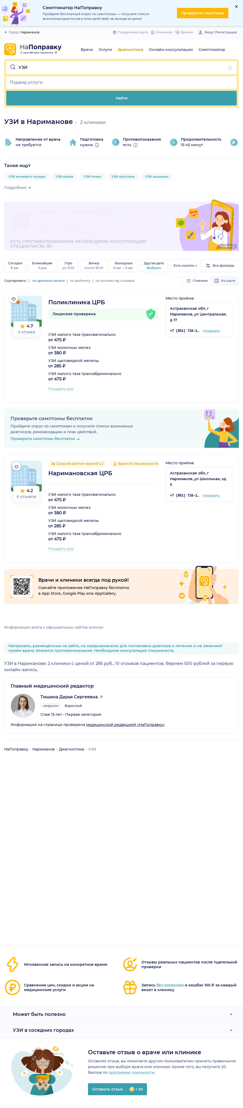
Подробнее (18, 187)
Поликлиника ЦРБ (76, 302)
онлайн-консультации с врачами (70, 225)
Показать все (61, 388)
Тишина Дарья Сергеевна (69, 696)
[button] (121, 67)
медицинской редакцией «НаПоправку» (125, 724)
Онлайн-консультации (171, 49)
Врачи (87, 49)
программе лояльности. (132, 1072)
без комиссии (170, 985)
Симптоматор (212, 49)
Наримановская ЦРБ (80, 473)
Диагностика (130, 49)
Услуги (105, 49)
